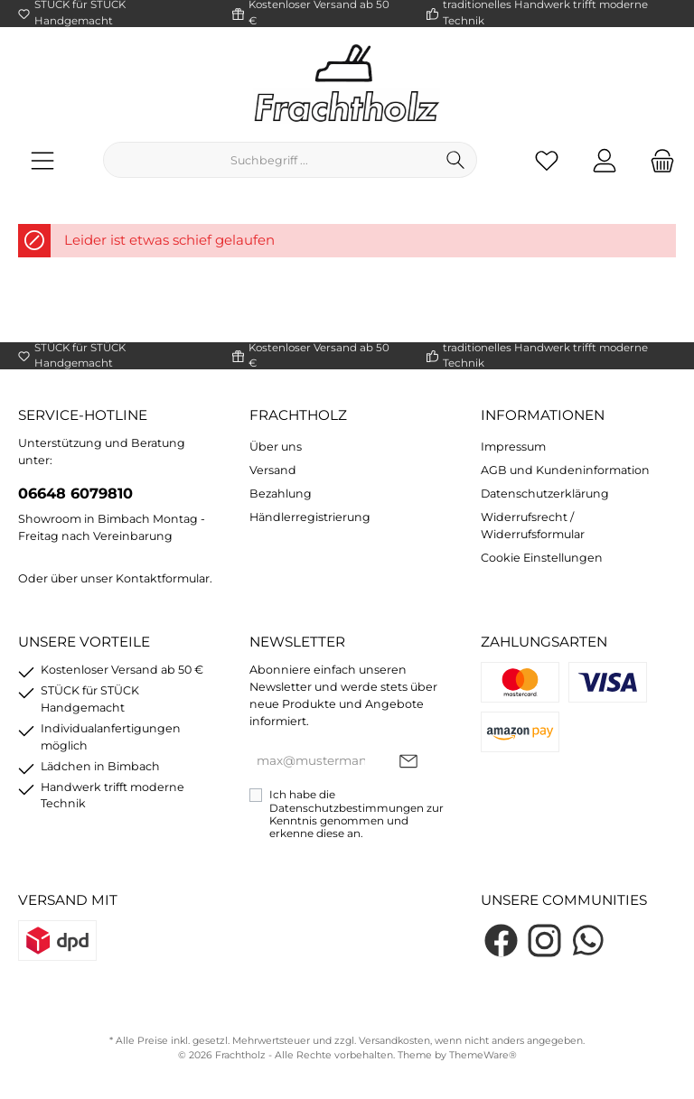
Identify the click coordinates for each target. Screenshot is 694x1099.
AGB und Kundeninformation (565, 470)
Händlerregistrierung (309, 517)
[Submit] (408, 761)
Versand (272, 470)
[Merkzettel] (546, 160)
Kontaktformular (163, 578)
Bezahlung (280, 493)
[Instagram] (544, 940)
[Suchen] (456, 160)
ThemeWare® (483, 1055)
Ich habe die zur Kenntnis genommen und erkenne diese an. (356, 814)
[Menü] (42, 160)
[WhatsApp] (587, 940)
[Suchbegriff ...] (269, 160)
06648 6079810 (75, 493)
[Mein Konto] (604, 160)
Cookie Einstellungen (542, 557)
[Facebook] (501, 940)
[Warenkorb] (657, 160)
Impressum (513, 446)
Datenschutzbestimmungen (346, 808)
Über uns (275, 446)
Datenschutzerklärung (545, 493)
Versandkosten (394, 1041)
